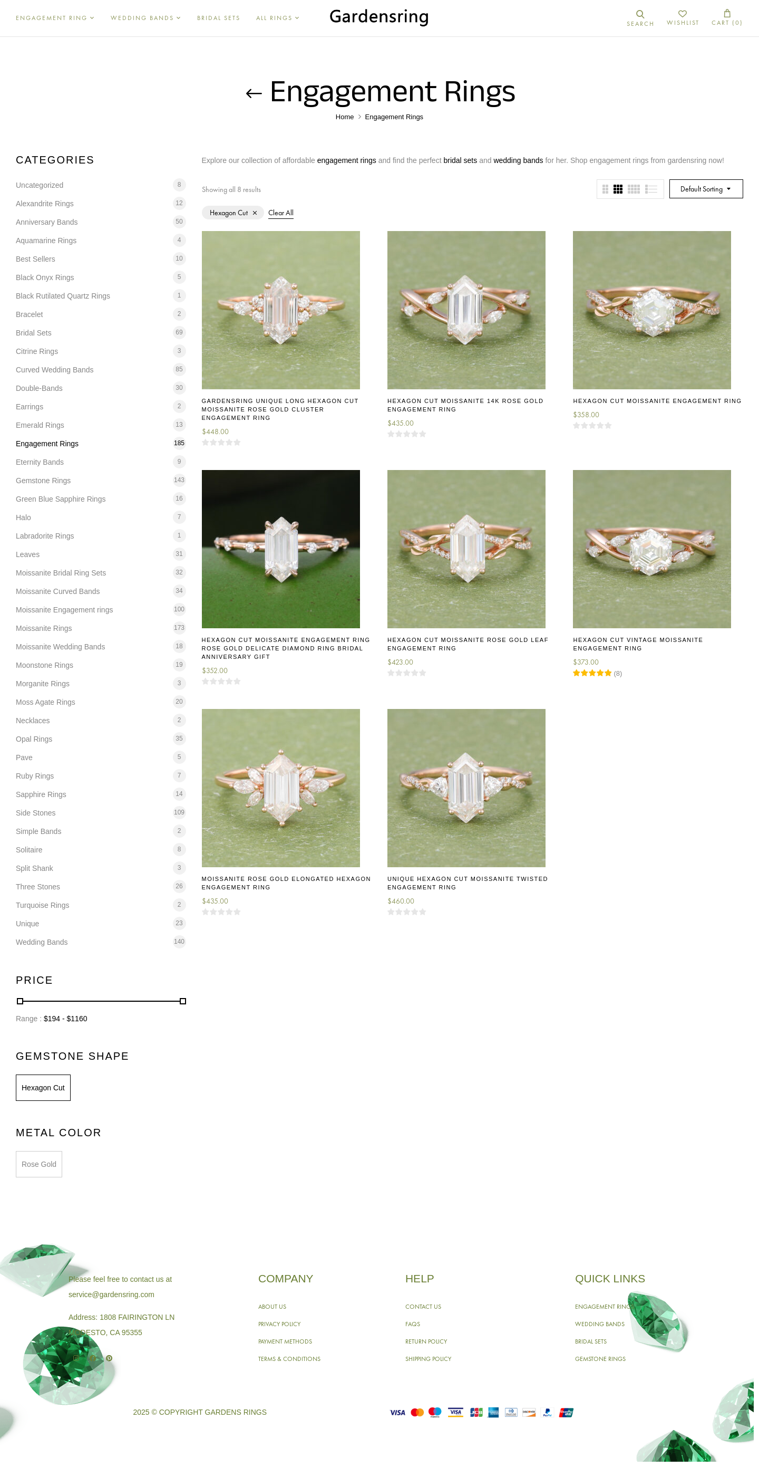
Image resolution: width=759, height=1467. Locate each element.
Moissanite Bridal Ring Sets (61, 573)
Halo (23, 517)
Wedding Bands (42, 942)
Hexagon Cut (43, 1088)
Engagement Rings (47, 443)
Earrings (29, 406)
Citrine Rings (37, 351)
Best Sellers (35, 259)
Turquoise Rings (42, 905)
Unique (27, 923)
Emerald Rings (40, 425)
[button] (727, 18)
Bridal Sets (34, 333)
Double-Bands (39, 388)
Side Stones (36, 813)
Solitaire (29, 850)
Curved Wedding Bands (55, 370)
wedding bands (518, 160)
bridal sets (460, 160)
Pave (24, 757)
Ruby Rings (35, 776)
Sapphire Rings (41, 794)
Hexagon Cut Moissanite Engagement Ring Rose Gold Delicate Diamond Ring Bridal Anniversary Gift (286, 648)
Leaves (28, 554)
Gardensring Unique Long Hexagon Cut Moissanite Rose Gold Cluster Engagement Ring (280, 409)
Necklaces (33, 720)
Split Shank (34, 868)
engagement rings (346, 160)
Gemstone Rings (43, 480)
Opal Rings (34, 739)
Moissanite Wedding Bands (60, 647)
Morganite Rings (43, 683)
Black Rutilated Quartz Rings (63, 296)
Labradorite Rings (45, 536)
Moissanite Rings (44, 628)
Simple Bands (38, 831)
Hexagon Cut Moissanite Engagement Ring (657, 401)
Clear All (281, 212)
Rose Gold (39, 1164)
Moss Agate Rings (45, 702)
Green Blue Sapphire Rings (60, 499)
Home (345, 117)
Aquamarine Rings (46, 240)
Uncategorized (39, 185)
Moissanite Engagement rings (64, 610)
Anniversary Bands (47, 222)
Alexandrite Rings (45, 203)
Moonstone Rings (44, 665)
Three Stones (38, 887)
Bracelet (29, 314)
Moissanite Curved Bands (58, 591)
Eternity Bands (40, 462)
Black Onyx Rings (45, 277)
